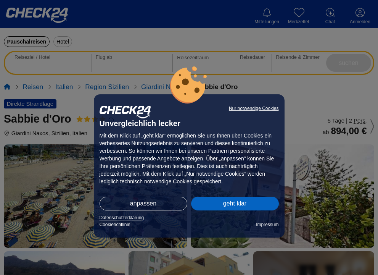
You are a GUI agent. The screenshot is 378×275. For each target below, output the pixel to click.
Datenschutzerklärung (122, 217)
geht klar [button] (234, 203)
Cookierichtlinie (115, 224)
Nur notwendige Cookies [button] (254, 108)
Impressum (267, 224)
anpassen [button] (143, 203)
